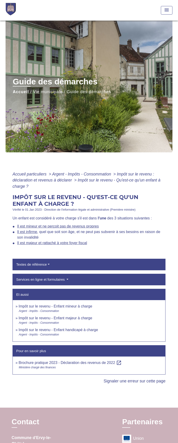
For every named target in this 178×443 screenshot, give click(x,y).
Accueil (21, 91)
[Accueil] (23, 10)
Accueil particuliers (30, 174)
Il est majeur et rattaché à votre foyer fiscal (52, 243)
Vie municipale (48, 91)
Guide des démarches (89, 91)
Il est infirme (27, 232)
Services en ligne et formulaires (41, 279)
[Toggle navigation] (166, 10)
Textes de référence (31, 264)
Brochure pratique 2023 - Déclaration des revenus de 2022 (70, 363)
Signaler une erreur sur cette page (134, 381)
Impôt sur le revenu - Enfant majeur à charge (55, 318)
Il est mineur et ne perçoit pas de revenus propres (58, 226)
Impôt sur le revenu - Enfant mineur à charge (55, 306)
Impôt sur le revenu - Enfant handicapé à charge (58, 330)
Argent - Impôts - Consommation (82, 174)
